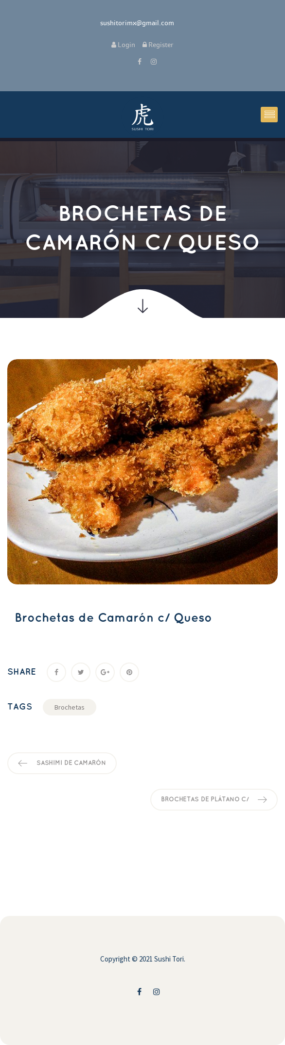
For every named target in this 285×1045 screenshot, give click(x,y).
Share (21, 672)
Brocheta (69, 707)
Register (158, 45)
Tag (19, 707)
